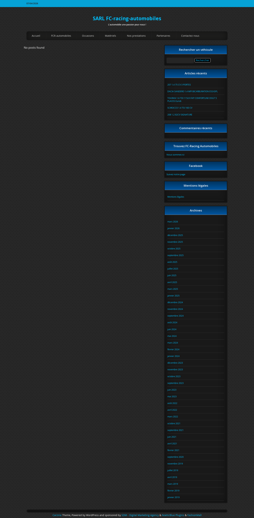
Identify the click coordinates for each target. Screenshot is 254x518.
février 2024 (173, 349)
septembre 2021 (175, 430)
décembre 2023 (175, 362)
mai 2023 (172, 396)
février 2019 (173, 490)
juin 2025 (171, 275)
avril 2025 (172, 282)
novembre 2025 (175, 241)
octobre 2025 (173, 248)
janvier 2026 (173, 228)
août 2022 (172, 403)
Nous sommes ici (175, 154)
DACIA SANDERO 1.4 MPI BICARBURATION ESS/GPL (192, 91)
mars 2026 (172, 221)
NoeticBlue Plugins (173, 515)
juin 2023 (171, 389)
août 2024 (172, 322)
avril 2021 (172, 443)
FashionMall (194, 515)
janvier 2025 (173, 295)
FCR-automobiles (61, 35)
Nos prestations (136, 35)
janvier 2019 (173, 497)
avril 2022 (172, 409)
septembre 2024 (175, 315)
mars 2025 (172, 288)
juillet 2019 (172, 470)
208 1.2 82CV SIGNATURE (179, 114)
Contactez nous (190, 35)
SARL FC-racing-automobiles (127, 18)
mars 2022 (172, 416)
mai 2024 (172, 336)
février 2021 (173, 450)
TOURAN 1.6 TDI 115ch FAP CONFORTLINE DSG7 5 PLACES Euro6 (192, 99)
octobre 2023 (173, 376)
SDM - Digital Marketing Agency (140, 515)
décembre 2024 (175, 302)
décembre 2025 (175, 235)
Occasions (88, 35)
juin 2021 (171, 436)
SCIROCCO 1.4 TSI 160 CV (179, 107)
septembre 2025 (175, 255)
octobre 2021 (173, 423)
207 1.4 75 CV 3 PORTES (179, 84)
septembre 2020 (175, 456)
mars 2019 (172, 483)
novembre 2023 (175, 369)
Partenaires (163, 35)
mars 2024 (172, 342)
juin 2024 (171, 329)
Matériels (110, 35)
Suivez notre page (176, 174)
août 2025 (172, 261)
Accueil (36, 35)
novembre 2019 (175, 463)
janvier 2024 (173, 356)
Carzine (57, 515)
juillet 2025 (172, 268)
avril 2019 (172, 477)
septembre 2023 (175, 383)
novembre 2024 (175, 309)
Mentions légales (175, 196)
